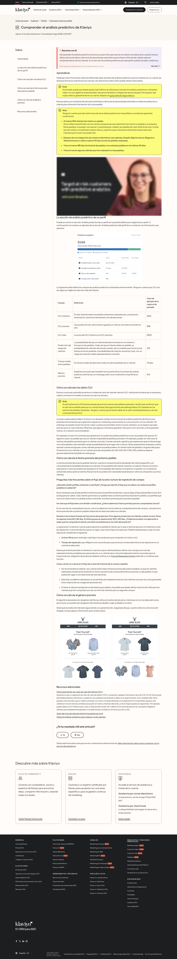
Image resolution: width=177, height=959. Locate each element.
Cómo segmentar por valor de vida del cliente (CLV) (80, 692)
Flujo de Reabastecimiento (123, 556)
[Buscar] (145, 2)
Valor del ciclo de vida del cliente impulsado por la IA (80, 713)
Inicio (17, 2)
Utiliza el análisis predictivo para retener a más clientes (81, 717)
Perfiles (44, 21)
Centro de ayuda (27, 2)
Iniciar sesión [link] (124, 819)
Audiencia (34, 21)
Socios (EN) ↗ (56, 2)
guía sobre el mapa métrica (122, 95)
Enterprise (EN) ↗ (42, 2)
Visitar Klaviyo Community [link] (30, 819)
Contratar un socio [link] (76, 819)
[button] (109, 259)
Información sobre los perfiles (60, 21)
